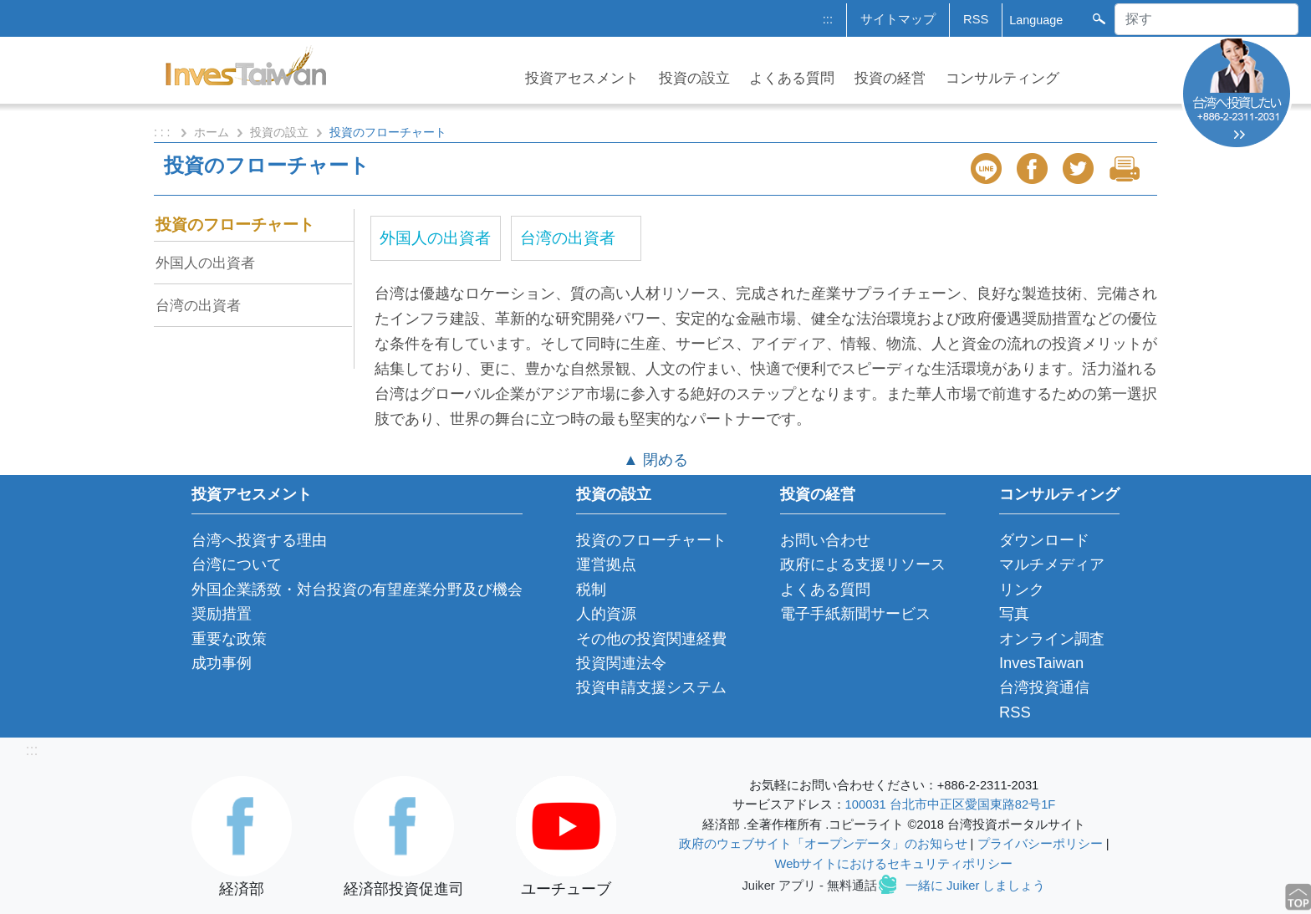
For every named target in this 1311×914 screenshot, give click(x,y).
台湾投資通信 (1044, 687)
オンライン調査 (1051, 638)
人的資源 (606, 613)
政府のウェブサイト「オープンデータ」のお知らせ (823, 843)
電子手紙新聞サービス (855, 613)
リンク (1021, 589)
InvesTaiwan (1041, 662)
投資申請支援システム (651, 687)
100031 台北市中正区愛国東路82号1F (950, 804)
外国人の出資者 (205, 262)
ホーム (211, 132)
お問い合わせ (825, 540)
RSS (975, 19)
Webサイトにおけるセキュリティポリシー (894, 864)
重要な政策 (229, 638)
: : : (163, 132)
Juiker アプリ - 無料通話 (809, 885)
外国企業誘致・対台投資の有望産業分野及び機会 (357, 589)
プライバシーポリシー (1040, 843)
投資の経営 (890, 78)
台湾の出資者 (198, 305)
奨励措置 (221, 613)
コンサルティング (1002, 78)
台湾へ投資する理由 (259, 540)
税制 (591, 589)
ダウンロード (1044, 540)
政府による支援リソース (863, 564)
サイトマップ (898, 19)
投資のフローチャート (235, 224)
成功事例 (221, 662)
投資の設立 (694, 78)
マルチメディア (1051, 564)
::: (828, 19)
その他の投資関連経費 (651, 638)
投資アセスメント (582, 78)
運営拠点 (606, 564)
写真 (1014, 613)
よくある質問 (791, 78)
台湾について (236, 564)
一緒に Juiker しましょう (975, 885)
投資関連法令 (621, 662)
